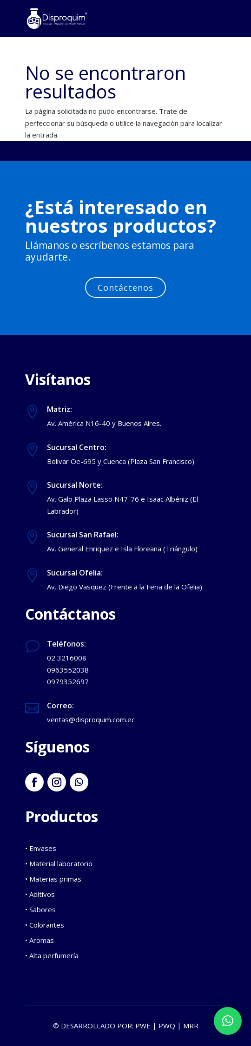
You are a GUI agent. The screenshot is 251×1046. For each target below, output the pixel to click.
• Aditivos (40, 894)
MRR (190, 1025)
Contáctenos (125, 287)
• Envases (40, 848)
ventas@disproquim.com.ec (91, 719)
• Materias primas (53, 878)
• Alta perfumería (52, 955)
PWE (143, 1025)
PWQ (167, 1025)
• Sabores (40, 909)
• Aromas (39, 940)
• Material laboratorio (58, 863)
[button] (228, 1021)
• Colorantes (44, 924)
